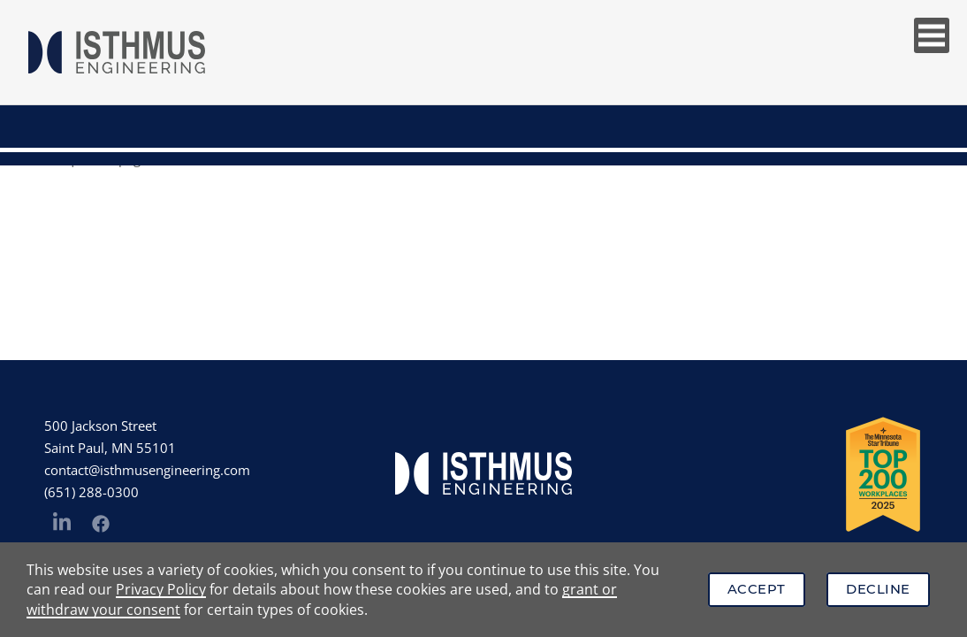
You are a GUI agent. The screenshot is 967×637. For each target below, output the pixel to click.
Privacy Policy (161, 589)
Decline (878, 589)
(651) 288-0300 (91, 492)
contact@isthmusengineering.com (147, 470)
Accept (756, 589)
